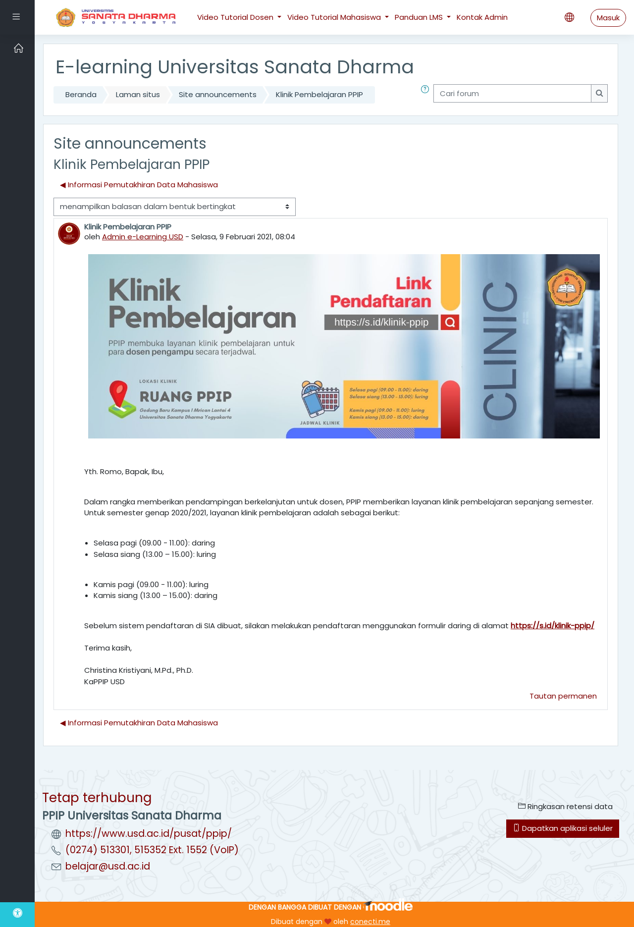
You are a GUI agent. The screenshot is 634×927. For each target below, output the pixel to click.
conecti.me (370, 922)
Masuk (608, 17)
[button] (427, 95)
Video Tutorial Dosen (236, 17)
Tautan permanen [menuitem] (563, 696)
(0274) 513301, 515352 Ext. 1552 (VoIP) (152, 850)
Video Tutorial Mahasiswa (335, 17)
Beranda (81, 94)
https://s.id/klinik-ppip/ (552, 625)
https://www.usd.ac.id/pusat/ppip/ (148, 833)
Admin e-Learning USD (142, 236)
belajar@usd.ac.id (107, 866)
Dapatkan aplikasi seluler (563, 828)
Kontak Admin (482, 17)
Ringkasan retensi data (565, 806)
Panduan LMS (420, 17)
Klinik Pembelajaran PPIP (319, 94)
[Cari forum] (512, 93)
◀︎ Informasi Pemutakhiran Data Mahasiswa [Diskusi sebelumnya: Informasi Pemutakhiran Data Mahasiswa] (139, 184)
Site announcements (218, 94)
